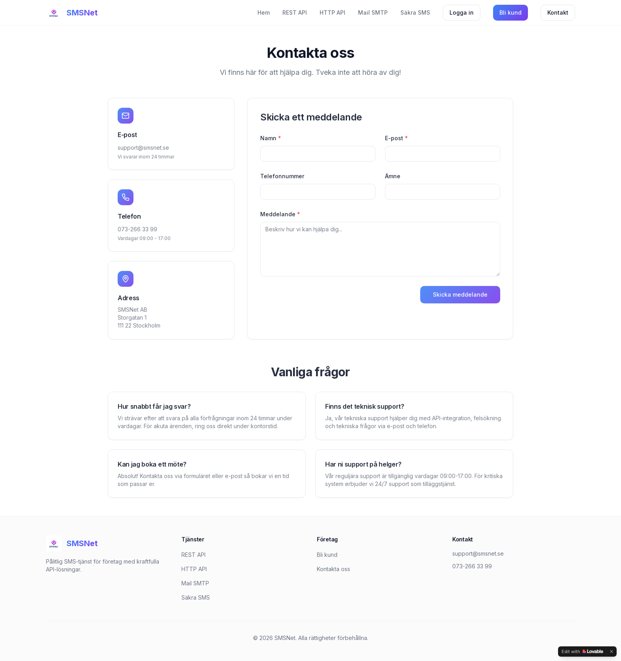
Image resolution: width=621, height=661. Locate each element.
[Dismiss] (611, 651)
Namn (270, 139)
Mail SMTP (373, 12)
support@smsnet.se (143, 148)
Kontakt (557, 12)
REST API (294, 12)
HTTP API (332, 12)
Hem (263, 12)
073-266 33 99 (137, 230)
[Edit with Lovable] (582, 651)
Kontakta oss (333, 569)
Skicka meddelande (460, 295)
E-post (396, 139)
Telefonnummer (282, 177)
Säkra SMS (415, 12)
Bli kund (510, 12)
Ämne (392, 177)
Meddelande (280, 215)
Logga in (462, 12)
